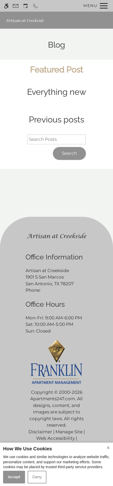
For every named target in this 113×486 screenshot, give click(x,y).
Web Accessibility (55, 438)
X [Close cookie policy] (108, 447)
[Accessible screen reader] (6, 5)
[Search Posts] (56, 139)
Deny (37, 477)
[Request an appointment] (25, 5)
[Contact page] (15, 5)
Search (69, 153)
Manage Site (69, 431)
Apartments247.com (52, 398)
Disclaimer (40, 431)
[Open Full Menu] (94, 5)
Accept (14, 477)
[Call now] (35, 5)
